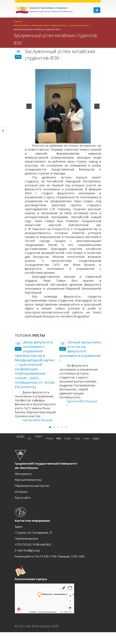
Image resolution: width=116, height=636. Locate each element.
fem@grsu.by (32, 554)
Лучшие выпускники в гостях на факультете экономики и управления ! (80, 351)
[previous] (29, 106)
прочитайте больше (34, 422)
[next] (97, 106)
